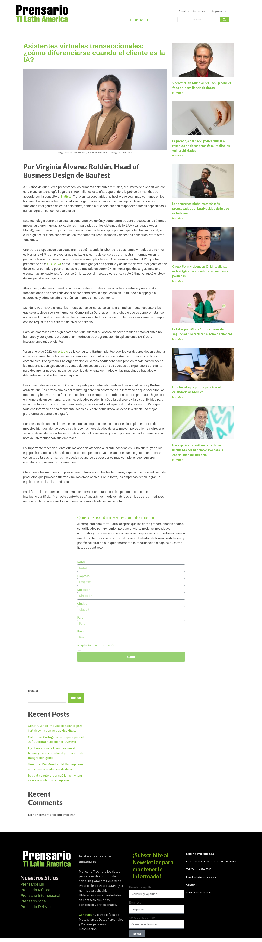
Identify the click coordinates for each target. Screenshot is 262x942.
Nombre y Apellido (141, 887)
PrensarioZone (33, 901)
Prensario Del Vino (36, 907)
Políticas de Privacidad (198, 892)
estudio (62, 351)
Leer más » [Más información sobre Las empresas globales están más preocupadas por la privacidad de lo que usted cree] (177, 218)
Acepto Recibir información (96, 645)
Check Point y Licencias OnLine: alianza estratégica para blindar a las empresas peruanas (200, 271)
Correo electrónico (142, 918)
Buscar (33, 691)
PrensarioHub (32, 884)
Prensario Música (35, 890)
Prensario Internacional (40, 895)
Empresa (83, 576)
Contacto (191, 884)
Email (81, 631)
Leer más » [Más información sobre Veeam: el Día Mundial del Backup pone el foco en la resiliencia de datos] (177, 93)
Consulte (85, 915)
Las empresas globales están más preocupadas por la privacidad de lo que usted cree (200, 208)
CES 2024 (54, 264)
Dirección (83, 590)
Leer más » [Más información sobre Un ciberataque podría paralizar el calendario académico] (177, 397)
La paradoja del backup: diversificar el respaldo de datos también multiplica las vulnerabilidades (201, 145)
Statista (65, 196)
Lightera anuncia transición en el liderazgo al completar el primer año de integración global (55, 753)
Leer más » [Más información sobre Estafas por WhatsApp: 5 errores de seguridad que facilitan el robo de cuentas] (177, 339)
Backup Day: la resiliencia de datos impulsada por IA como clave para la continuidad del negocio (197, 450)
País (80, 617)
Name (81, 562)
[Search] (198, 19)
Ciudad (82, 604)
